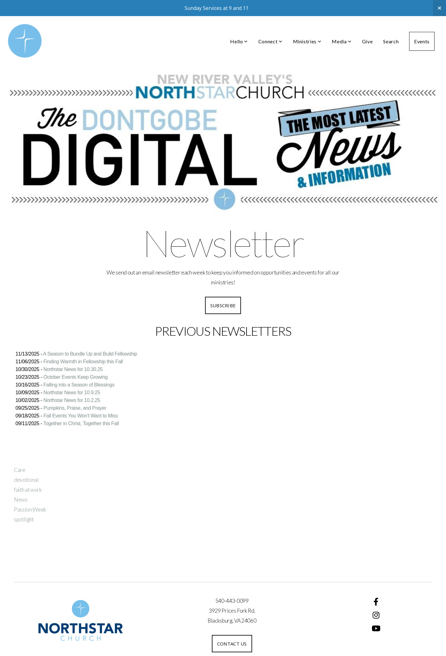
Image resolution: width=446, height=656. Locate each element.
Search (391, 41)
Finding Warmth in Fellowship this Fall (83, 361)
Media (341, 41)
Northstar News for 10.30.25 (73, 369)
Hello (238, 41)
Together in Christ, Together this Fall (81, 423)
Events (422, 41)
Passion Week (30, 509)
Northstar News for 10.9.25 (71, 392)
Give (367, 41)
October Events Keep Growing (75, 377)
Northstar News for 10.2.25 (71, 400)
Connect (270, 41)
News (21, 499)
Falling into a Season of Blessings (78, 384)
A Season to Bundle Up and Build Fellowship (90, 353)
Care (19, 470)
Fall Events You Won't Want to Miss (80, 415)
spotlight (24, 519)
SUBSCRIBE (223, 305)
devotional (26, 480)
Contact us (232, 644)
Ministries (307, 41)
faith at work (28, 489)
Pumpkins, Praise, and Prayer (74, 408)
